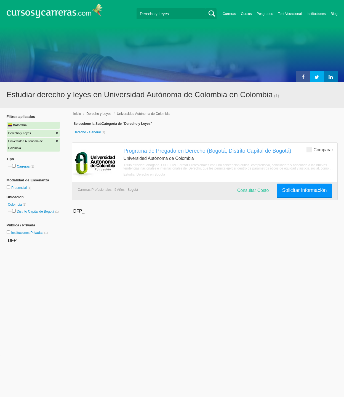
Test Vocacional (290, 13)
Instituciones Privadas (29, 233)
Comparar (319, 149)
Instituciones (316, 13)
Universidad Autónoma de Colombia (143, 114)
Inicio (77, 114)
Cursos (246, 13)
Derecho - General (88, 132)
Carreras (229, 13)
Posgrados (265, 13)
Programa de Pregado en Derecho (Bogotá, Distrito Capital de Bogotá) (207, 151)
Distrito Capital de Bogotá (35, 211)
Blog (334, 13)
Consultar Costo (253, 190)
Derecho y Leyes (99, 114)
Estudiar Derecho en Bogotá (144, 174)
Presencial (19, 188)
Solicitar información (304, 190)
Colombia (15, 205)
